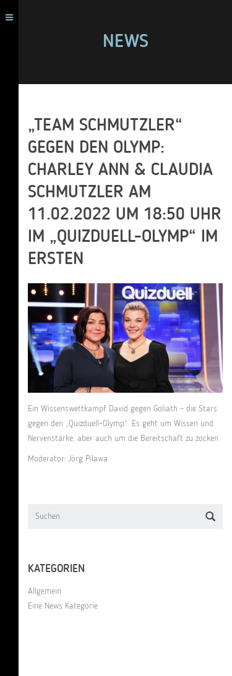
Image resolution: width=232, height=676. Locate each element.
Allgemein (44, 591)
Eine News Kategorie (63, 606)
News (125, 42)
